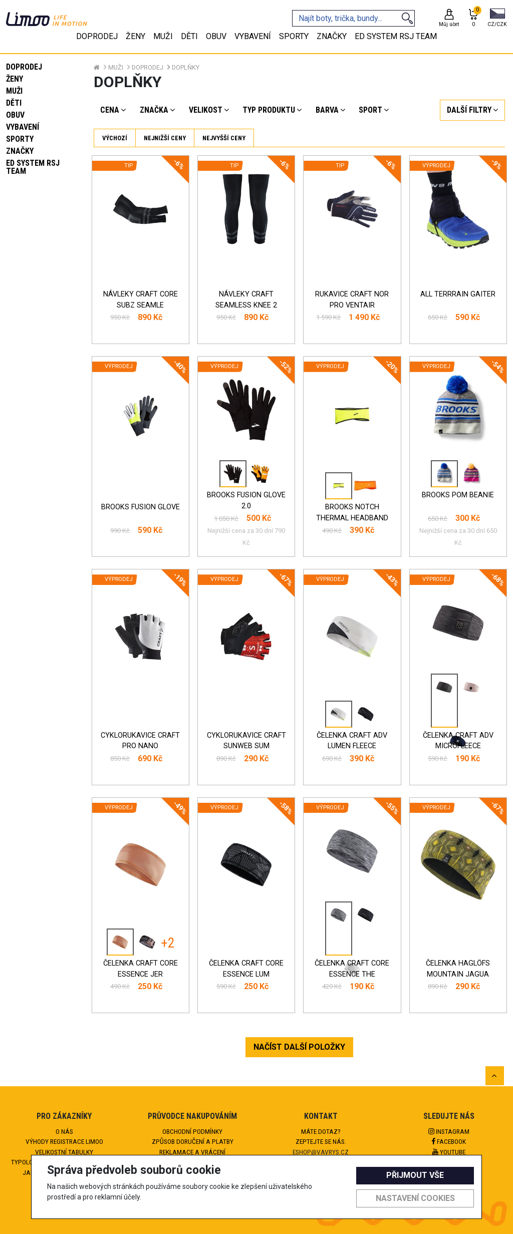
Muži (14, 91)
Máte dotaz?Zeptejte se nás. (321, 1136)
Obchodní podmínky (192, 1131)
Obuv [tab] (216, 36)
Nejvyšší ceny (223, 138)
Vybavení (22, 127)
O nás (64, 1131)
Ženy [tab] (135, 36)
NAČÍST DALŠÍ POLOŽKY (299, 1047)
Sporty (20, 139)
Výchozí (114, 138)
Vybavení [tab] (252, 36)
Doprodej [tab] (97, 36)
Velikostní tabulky (64, 1152)
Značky (20, 151)
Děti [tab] (189, 36)
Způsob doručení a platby (192, 1141)
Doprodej (24, 67)
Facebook (449, 1141)
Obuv (15, 115)
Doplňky (185, 67)
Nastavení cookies (415, 1198)
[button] (497, 19)
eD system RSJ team (33, 167)
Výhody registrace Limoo (64, 1141)
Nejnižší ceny (165, 138)
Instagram (448, 1131)
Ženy (14, 79)
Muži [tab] (163, 36)
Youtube (448, 1152)
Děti (14, 103)
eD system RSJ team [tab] (396, 36)
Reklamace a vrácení (192, 1152)
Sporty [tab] (294, 36)
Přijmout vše (415, 1175)
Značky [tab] (332, 36)
